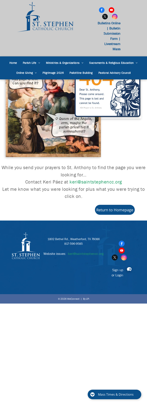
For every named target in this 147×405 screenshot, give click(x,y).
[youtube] (111, 10)
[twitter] (105, 17)
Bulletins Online (109, 23)
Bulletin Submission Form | (112, 33)
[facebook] (102, 10)
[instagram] (115, 17)
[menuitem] (13, 63)
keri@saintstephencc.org (95, 182)
